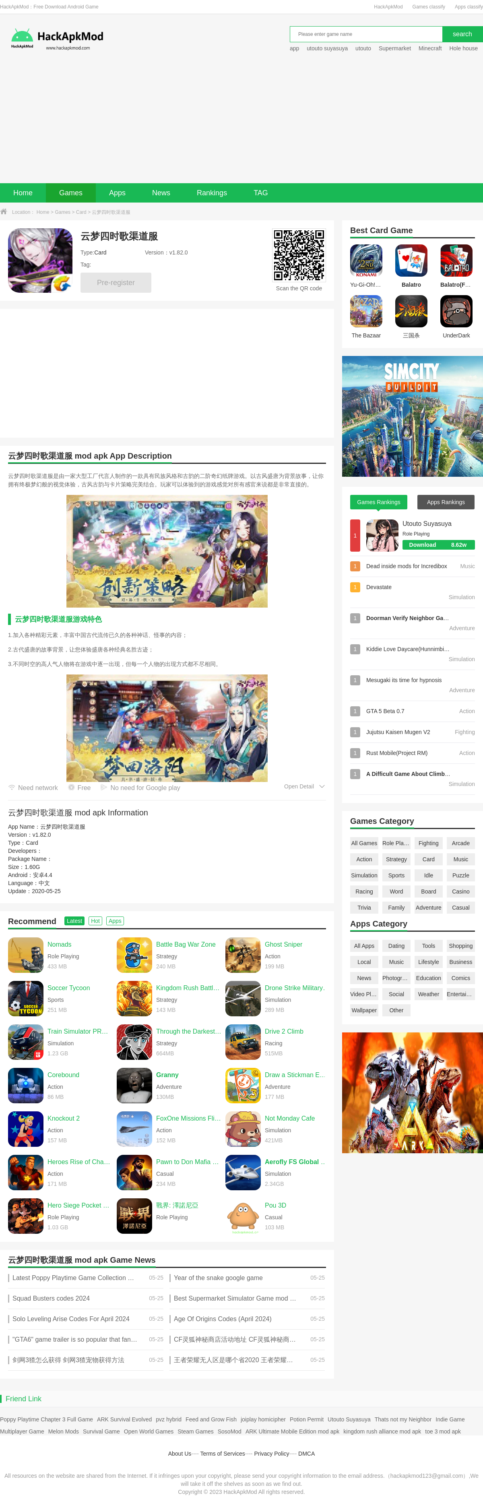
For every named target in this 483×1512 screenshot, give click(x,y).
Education (428, 978)
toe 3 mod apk (443, 1431)
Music (461, 859)
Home (23, 193)
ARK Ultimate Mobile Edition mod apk (292, 1431)
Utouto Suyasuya (427, 523)
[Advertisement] (241, 122)
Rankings (212, 193)
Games (71, 193)
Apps (117, 193)
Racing (364, 891)
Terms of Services (222, 1453)
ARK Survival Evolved (124, 1419)
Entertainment (461, 994)
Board (428, 891)
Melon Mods (63, 1431)
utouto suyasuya (327, 48)
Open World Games (148, 1431)
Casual (461, 907)
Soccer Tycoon (68, 988)
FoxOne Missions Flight (188, 1118)
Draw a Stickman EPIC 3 (297, 1074)
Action (364, 859)
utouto (363, 48)
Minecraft (430, 48)
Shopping (461, 946)
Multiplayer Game (22, 1431)
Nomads (59, 944)
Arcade (461, 843)
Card (81, 212)
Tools (429, 946)
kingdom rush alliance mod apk (382, 1431)
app (294, 48)
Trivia (364, 907)
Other (396, 1010)
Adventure (429, 907)
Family (396, 907)
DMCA (306, 1453)
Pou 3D (275, 1205)
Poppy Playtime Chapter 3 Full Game (46, 1419)
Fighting (429, 843)
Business (461, 962)
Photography (396, 978)
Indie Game (450, 1419)
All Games (364, 843)
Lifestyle (428, 962)
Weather (429, 994)
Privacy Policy (271, 1453)
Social (396, 994)
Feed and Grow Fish (211, 1419)
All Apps (364, 946)
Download (442, 545)
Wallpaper (364, 1010)
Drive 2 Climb (284, 1031)
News (161, 193)
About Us (180, 1453)
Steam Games (195, 1431)
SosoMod (230, 1431)
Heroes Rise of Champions (80, 1161)
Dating (396, 946)
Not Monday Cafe (290, 1118)
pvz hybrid (169, 1419)
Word (396, 891)
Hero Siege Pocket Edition (80, 1205)
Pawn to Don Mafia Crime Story (188, 1161)
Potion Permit (307, 1419)
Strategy (396, 859)
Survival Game (101, 1431)
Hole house (464, 48)
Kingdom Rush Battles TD (188, 988)
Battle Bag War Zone (186, 944)
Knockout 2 (63, 1118)
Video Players (364, 994)
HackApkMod (388, 7)
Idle (428, 875)
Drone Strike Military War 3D (297, 988)
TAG (261, 193)
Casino (461, 891)
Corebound (63, 1074)
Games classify (429, 7)
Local (364, 962)
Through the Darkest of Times (188, 1031)
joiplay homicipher (263, 1419)
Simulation (364, 875)
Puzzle (460, 875)
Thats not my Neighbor (403, 1419)
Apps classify (469, 7)
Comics (461, 978)
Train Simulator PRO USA (80, 1031)
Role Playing (396, 843)
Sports (396, 875)
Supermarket (395, 48)
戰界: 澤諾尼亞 (177, 1205)
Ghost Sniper (283, 944)
